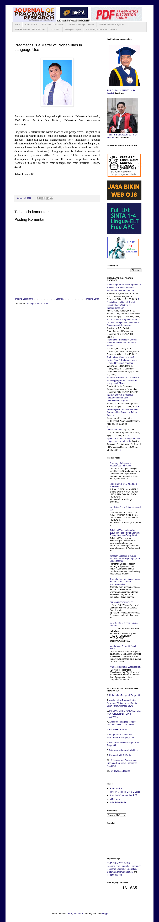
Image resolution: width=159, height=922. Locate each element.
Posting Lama (92, 299)
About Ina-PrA (31, 24)
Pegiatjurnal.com (114, 875)
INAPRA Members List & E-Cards (30, 29)
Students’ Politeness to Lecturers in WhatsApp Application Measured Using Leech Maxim (123, 380)
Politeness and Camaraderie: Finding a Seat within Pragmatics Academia (122, 763)
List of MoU (55, 29)
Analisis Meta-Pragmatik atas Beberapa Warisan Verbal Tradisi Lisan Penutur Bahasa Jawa (122, 703)
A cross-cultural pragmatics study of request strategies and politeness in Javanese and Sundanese (123, 322)
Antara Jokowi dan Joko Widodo (123, 750)
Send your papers (73, 29)
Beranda (59, 299)
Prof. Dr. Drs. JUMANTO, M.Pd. (122, 90)
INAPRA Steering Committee (81, 24)
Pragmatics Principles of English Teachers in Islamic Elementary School (121, 343)
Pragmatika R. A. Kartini (120, 755)
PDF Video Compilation (52, 24)
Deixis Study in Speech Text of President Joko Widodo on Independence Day (121, 305)
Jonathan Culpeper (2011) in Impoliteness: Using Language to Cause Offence (125, 558)
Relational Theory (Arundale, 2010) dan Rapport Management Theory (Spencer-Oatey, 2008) (124, 532)
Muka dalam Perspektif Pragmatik (124, 695)
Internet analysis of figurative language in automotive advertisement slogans (120, 398)
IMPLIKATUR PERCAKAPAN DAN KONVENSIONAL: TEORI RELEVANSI (124, 714)
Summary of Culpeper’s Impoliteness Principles (120, 464)
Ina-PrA (111, 93)
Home (17, 24)
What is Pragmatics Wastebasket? (125, 667)
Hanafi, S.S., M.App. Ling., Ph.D (121, 135)
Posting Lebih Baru (24, 299)
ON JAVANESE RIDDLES (121, 602)
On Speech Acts (114, 429)
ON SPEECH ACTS (118, 729)
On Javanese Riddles (120, 771)
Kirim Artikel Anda (118, 802)
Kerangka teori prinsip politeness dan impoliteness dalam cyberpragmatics (125, 581)
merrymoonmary (75, 914)
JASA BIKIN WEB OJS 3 (118, 863)
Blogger (105, 914)
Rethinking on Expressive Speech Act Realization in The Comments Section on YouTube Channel (124, 288)
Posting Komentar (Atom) (37, 304)
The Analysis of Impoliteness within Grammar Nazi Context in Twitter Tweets (123, 412)
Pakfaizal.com (113, 866)
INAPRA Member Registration (112, 24)
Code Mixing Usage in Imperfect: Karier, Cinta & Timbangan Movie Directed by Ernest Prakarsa (122, 360)
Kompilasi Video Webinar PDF (123, 795)
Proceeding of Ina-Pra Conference (101, 29)
